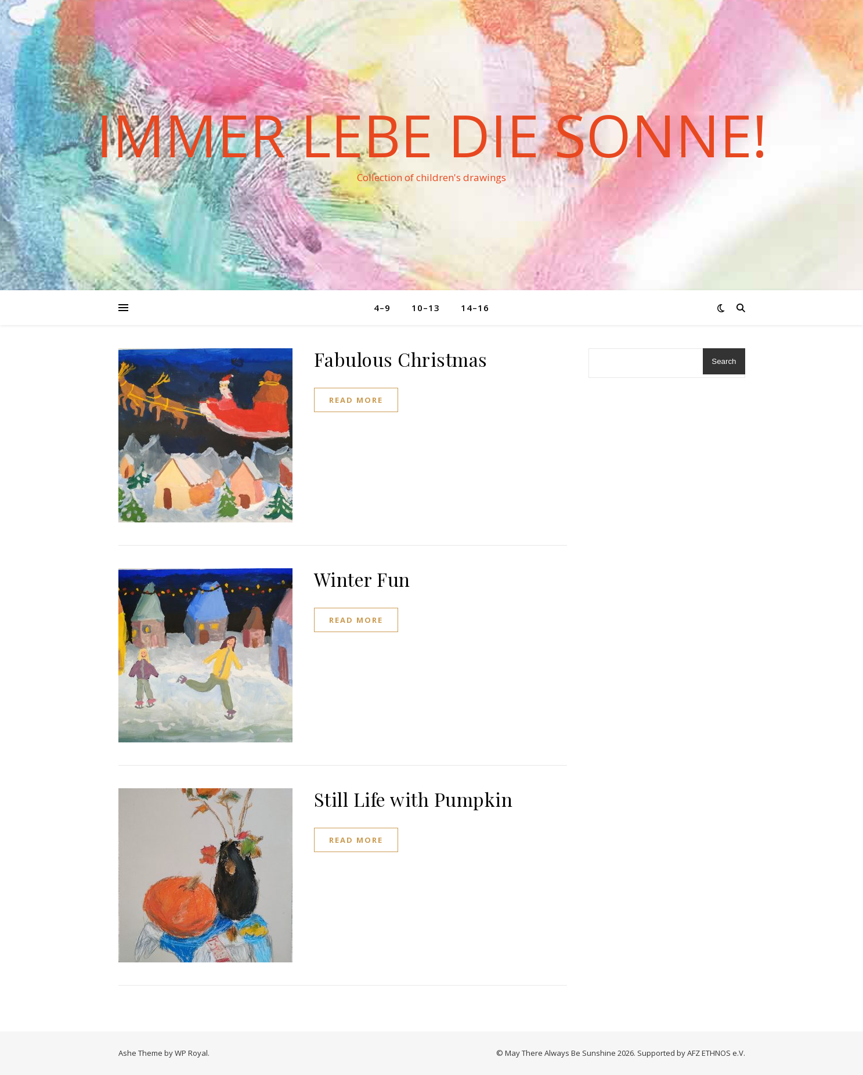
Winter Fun (362, 579)
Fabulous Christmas (401, 359)
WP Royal (191, 1053)
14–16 (475, 307)
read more (356, 400)
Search (724, 361)
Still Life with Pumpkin (413, 799)
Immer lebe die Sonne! (431, 135)
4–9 (382, 307)
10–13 (425, 307)
